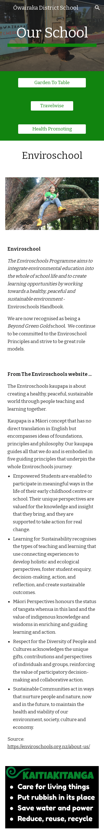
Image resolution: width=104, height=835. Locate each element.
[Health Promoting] (52, 129)
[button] (6, 7)
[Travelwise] (52, 106)
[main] (52, 35)
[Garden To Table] (52, 83)
